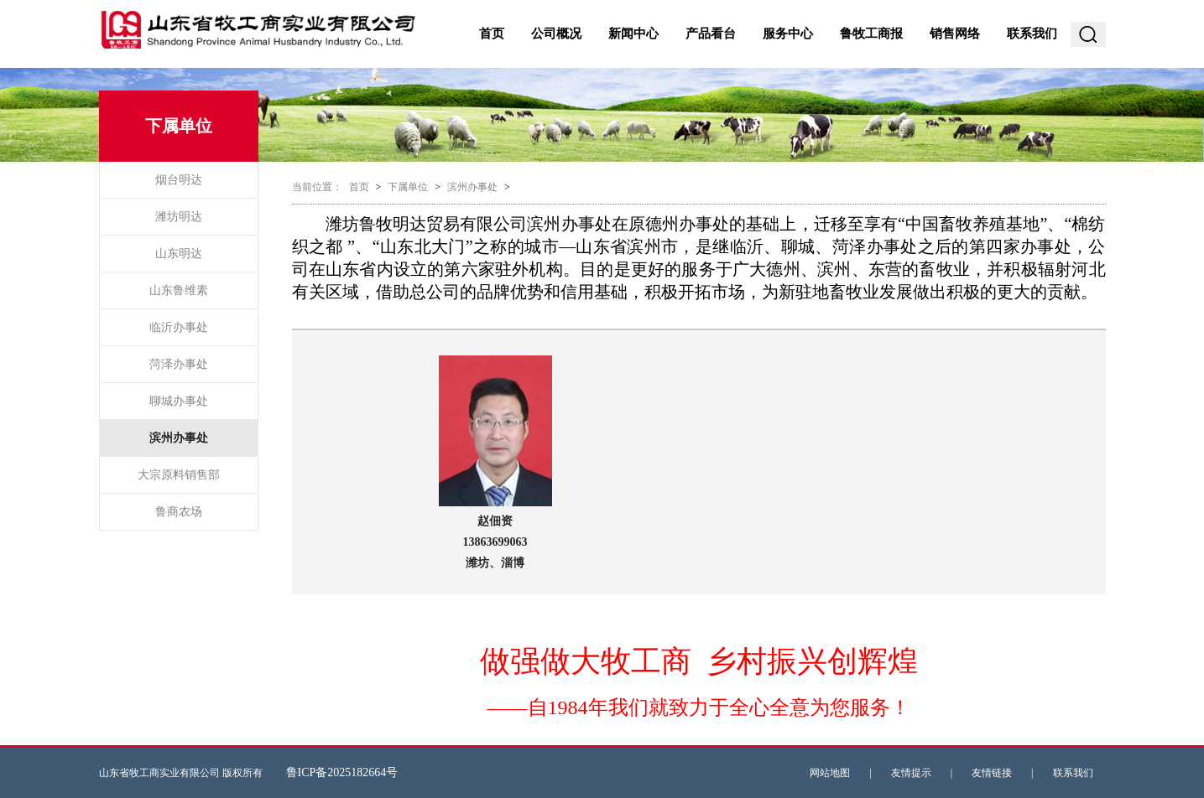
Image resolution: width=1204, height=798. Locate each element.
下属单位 (408, 187)
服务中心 (788, 33)
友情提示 (911, 773)
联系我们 (1032, 33)
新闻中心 (633, 33)
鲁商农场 (178, 511)
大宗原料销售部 (179, 475)
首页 (491, 33)
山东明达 (178, 253)
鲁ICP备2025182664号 (342, 772)
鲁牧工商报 (871, 33)
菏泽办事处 (178, 364)
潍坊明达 (178, 216)
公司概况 (556, 33)
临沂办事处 (178, 327)
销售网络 (955, 33)
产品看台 (710, 33)
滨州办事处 (178, 438)
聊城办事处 (178, 401)
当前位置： (317, 187)
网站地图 (830, 773)
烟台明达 (178, 180)
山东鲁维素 (178, 290)
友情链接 (992, 773)
